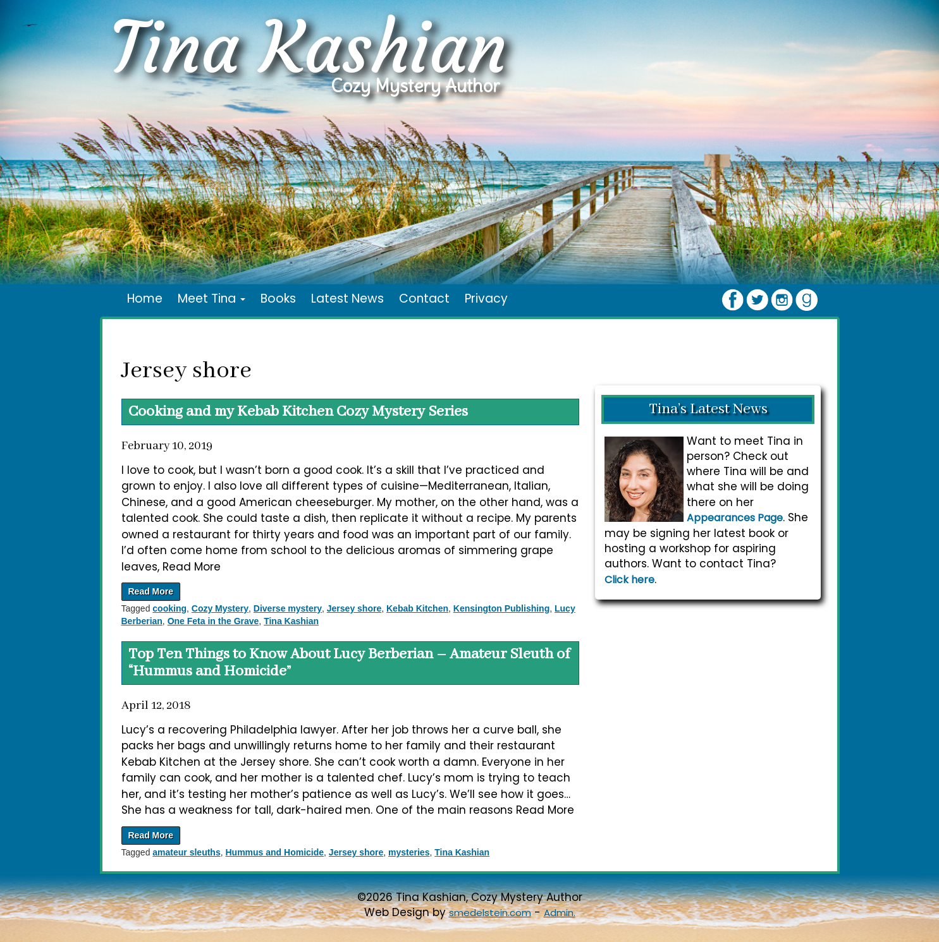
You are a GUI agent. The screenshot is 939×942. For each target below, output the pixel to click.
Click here (629, 579)
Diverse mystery (288, 608)
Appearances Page (735, 517)
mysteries (408, 852)
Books (278, 298)
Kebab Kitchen (417, 608)
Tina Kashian (291, 621)
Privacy (486, 298)
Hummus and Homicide (274, 852)
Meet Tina (211, 298)
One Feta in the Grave (213, 621)
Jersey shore (354, 608)
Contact (424, 298)
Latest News (347, 298)
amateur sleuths (186, 852)
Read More (151, 591)
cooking (169, 608)
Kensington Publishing (501, 608)
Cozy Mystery (220, 608)
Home (145, 298)
